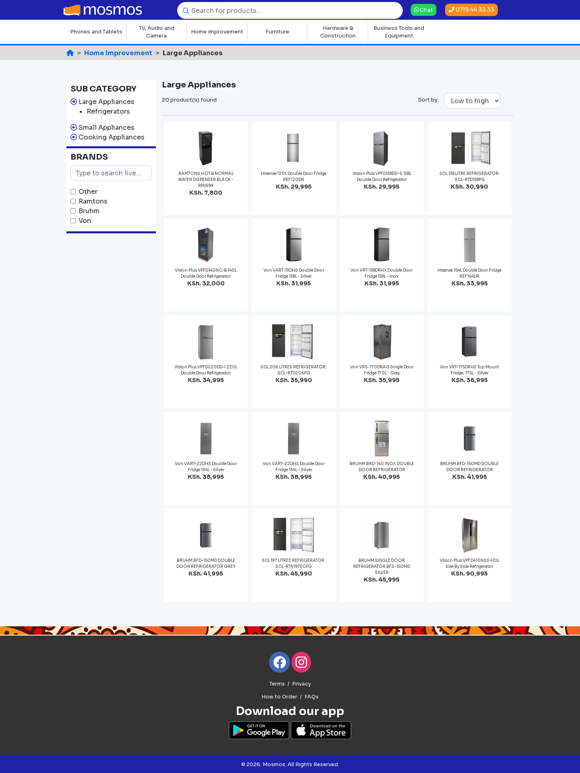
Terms (277, 684)
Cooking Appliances (112, 137)
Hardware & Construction (338, 32)
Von (85, 220)
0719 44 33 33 (471, 9)
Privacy (301, 684)
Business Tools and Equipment (398, 32)
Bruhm (89, 211)
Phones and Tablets (96, 31)
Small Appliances (107, 127)
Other (88, 191)
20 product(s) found (189, 99)
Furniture (277, 31)
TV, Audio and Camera (156, 32)
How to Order (279, 697)
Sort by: (428, 99)
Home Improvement (217, 31)
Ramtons (93, 201)
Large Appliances (107, 102)
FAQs (311, 697)
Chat (423, 9)
